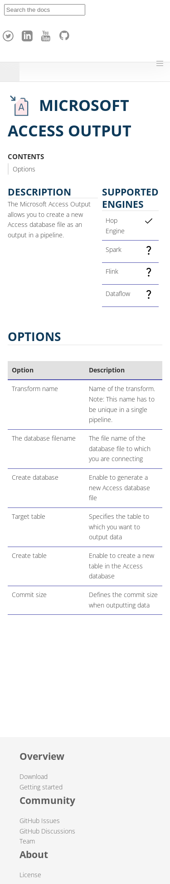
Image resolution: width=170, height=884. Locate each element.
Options (24, 169)
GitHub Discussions (47, 831)
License (30, 874)
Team (27, 841)
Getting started (41, 787)
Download (33, 776)
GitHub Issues (39, 820)
